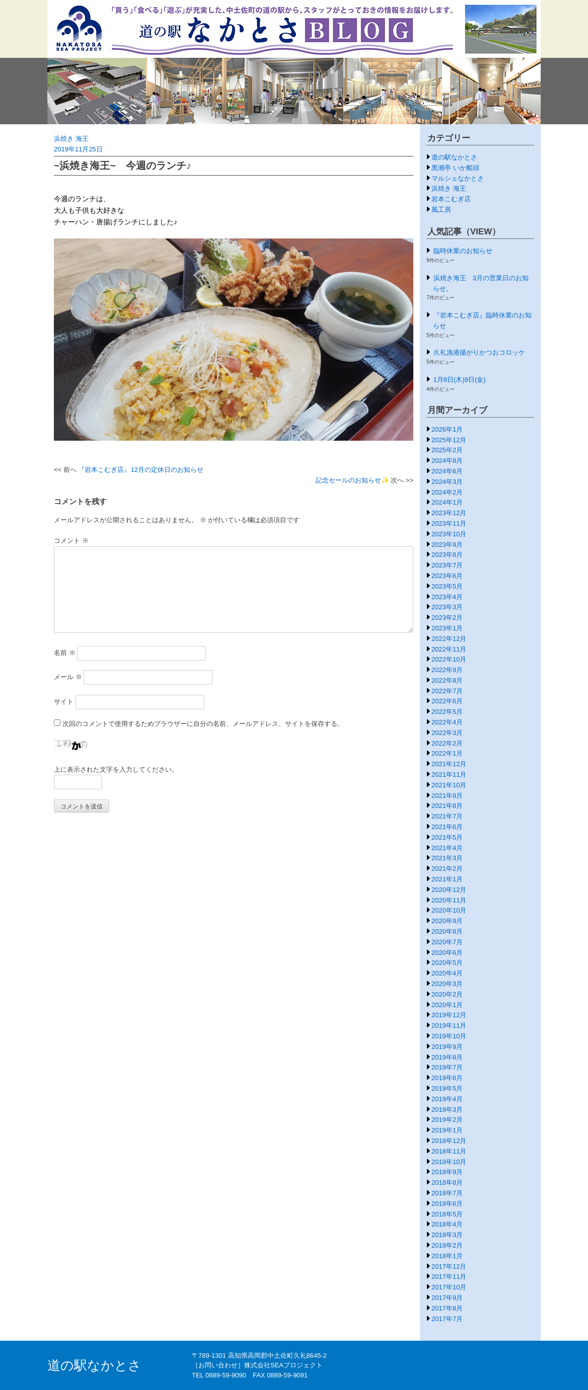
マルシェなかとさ (457, 178)
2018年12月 (448, 1140)
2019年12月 (448, 1015)
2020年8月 (447, 931)
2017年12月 (448, 1266)
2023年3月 (447, 607)
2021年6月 (447, 827)
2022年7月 (447, 691)
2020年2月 (447, 994)
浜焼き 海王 (71, 138)
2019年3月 (447, 1109)
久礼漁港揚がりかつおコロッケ (479, 352)
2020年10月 (448, 910)
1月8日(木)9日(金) (459, 379)
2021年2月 (447, 868)
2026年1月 (447, 429)
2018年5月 (447, 1214)
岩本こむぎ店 (451, 199)
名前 (65, 653)
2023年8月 (447, 554)
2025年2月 (447, 450)
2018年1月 (447, 1256)
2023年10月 (448, 534)
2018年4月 (447, 1224)
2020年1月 (447, 1005)
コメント (71, 540)
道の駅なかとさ (454, 157)
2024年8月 (447, 460)
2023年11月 (448, 523)
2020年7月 (447, 942)
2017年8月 (447, 1308)
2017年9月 (447, 1297)
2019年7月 (447, 1067)
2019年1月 (447, 1130)
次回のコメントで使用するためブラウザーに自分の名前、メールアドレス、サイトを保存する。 (203, 723)
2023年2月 (447, 617)
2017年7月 (447, 1319)
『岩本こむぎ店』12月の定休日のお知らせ (140, 469)
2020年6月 (447, 952)
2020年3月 (447, 984)
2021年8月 (447, 805)
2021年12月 (448, 764)
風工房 (441, 209)
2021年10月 (448, 785)
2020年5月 (447, 962)
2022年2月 (447, 743)
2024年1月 (447, 502)
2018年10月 (448, 1162)
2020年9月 (447, 921)
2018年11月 (448, 1151)
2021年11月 (448, 774)
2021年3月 (447, 858)
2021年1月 (447, 879)
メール (68, 677)
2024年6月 (447, 471)
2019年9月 (447, 1046)
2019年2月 (447, 1119)
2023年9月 (447, 544)
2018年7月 (447, 1193)
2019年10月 (448, 1036)
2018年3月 (447, 1235)
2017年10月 (448, 1287)
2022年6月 (447, 701)
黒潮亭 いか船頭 (455, 168)
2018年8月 (447, 1182)
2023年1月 (447, 628)
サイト (64, 701)
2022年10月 (448, 659)
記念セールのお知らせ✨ (352, 480)
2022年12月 (448, 638)
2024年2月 (447, 492)
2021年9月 (447, 795)
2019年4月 (447, 1099)
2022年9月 (447, 670)
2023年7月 (447, 565)
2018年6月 (447, 1203)
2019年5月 (447, 1088)
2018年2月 (447, 1245)
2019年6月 (447, 1078)
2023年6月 (447, 576)
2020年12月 (448, 889)
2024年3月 (447, 481)
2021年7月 (447, 816)
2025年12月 (448, 440)
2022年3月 (447, 733)
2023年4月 (447, 597)
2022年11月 (448, 649)
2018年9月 (447, 1172)
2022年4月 (447, 722)
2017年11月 (448, 1276)
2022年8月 (447, 680)
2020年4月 (447, 973)
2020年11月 (448, 900)
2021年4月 (447, 848)
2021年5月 (447, 837)
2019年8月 (447, 1057)
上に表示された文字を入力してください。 (116, 769)
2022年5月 (447, 711)
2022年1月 (447, 753)
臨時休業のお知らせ (462, 251)
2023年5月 (447, 586)
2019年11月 (448, 1025)
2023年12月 (448, 513)
